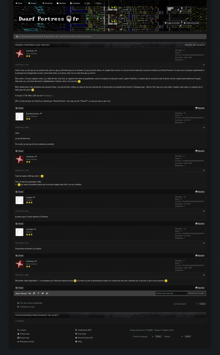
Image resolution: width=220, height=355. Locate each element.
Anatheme (30, 51)
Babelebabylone (32, 114)
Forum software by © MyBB (141, 330)
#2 (204, 127)
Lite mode (80, 334)
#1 (204, 65)
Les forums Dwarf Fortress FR (30, 36)
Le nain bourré (63, 36)
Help (78, 342)
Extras (97, 3)
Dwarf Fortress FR (84, 338)
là (23, 96)
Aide (87, 3)
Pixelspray (47, 96)
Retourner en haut (25, 342)
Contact (21, 330)
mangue (29, 197)
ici (16, 184)
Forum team (23, 334)
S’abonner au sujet (27, 307)
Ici (38, 281)
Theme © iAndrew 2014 (164, 330)
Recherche (47, 3)
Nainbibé (30, 229)
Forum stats (23, 338)
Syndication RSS (83, 330)
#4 (204, 211)
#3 (204, 170)
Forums (32, 3)
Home (18, 3)
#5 (204, 243)
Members (61, 3)
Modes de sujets (195, 45)
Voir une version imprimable (31, 303)
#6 (204, 275)
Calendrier (75, 3)
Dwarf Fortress (49, 36)
